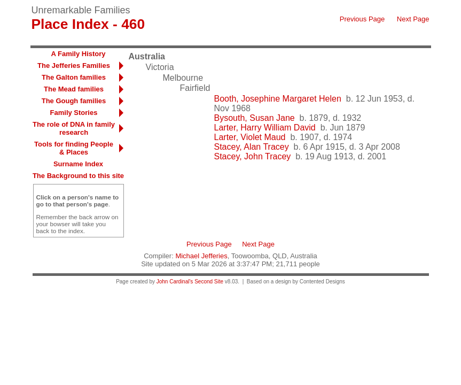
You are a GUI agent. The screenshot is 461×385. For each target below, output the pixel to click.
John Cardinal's (175, 281)
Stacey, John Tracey (252, 156)
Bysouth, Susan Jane (254, 117)
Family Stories (74, 113)
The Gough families (74, 101)
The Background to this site (78, 176)
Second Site (208, 281)
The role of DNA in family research (74, 128)
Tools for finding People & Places (73, 148)
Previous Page (362, 19)
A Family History (78, 54)
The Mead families (74, 89)
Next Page (413, 19)
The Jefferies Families (73, 65)
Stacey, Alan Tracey (251, 146)
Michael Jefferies (201, 256)
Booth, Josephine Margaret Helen (277, 98)
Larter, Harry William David (265, 127)
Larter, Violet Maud (250, 137)
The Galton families (74, 77)
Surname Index (78, 164)
